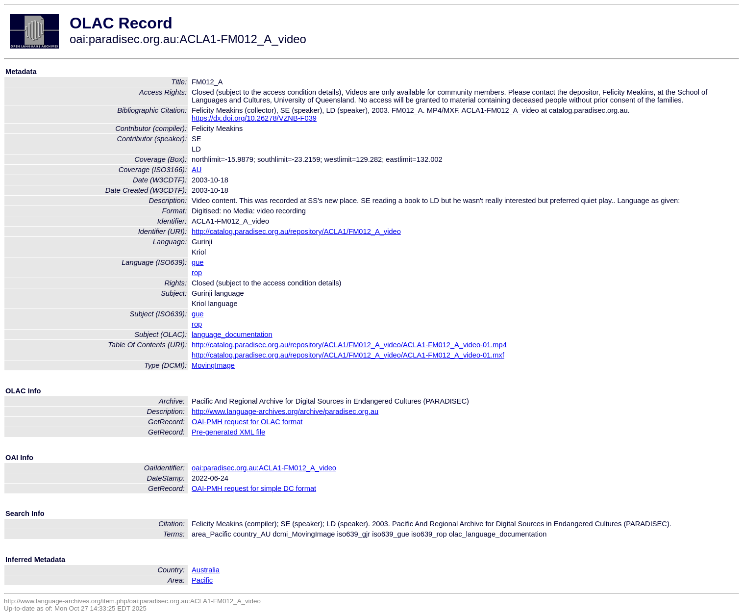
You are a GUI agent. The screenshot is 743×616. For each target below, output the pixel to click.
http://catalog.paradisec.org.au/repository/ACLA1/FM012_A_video (296, 231)
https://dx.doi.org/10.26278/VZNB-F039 (254, 118)
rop (197, 273)
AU (196, 170)
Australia (206, 570)
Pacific (202, 580)
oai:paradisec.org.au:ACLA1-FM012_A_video (264, 468)
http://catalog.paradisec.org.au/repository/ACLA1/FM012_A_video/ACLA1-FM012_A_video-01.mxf (348, 355)
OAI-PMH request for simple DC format (254, 488)
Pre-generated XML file (228, 432)
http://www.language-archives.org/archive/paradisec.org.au (285, 411)
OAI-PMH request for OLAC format (247, 422)
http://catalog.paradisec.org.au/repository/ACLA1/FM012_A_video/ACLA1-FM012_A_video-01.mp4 (349, 345)
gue (197, 262)
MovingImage (213, 365)
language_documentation (232, 334)
